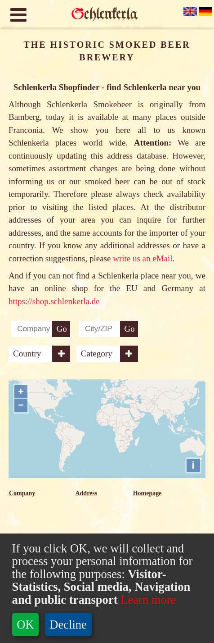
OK (25, 624)
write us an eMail (142, 258)
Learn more (147, 600)
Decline (68, 624)
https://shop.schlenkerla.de (54, 301)
